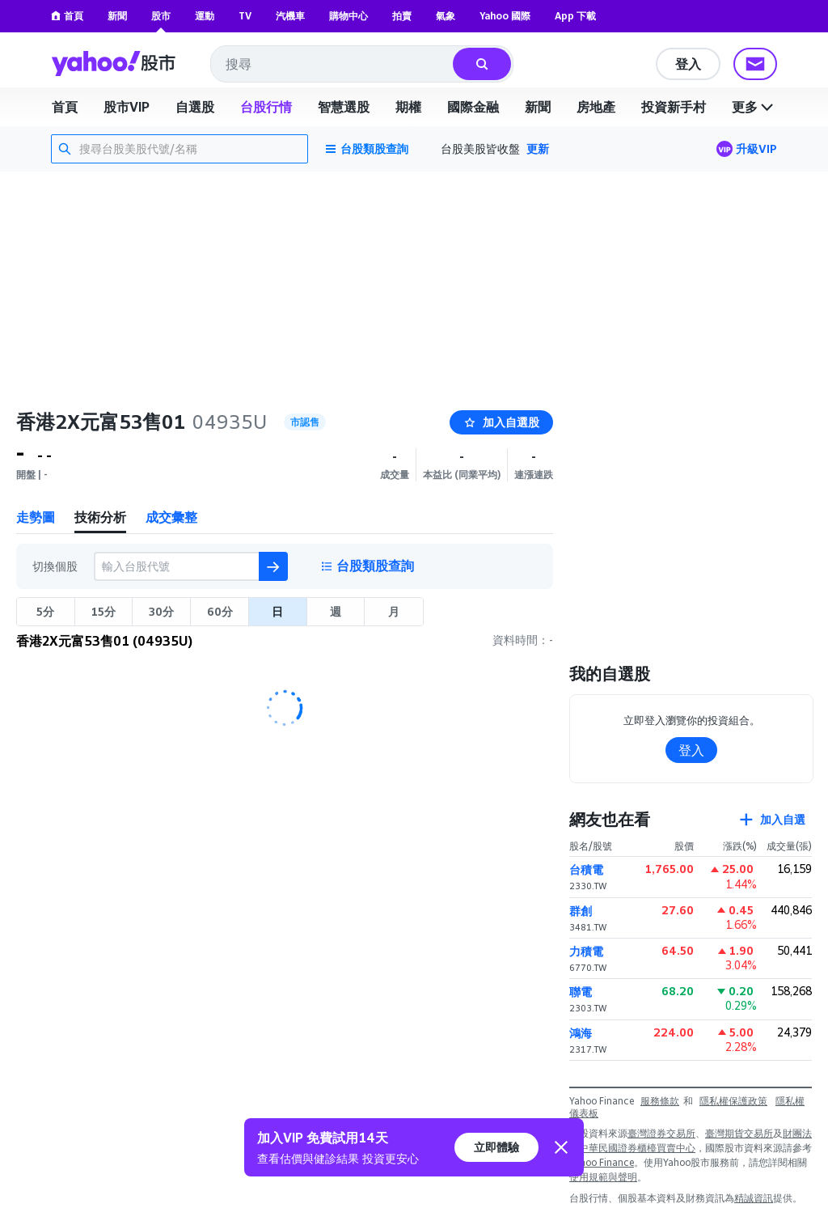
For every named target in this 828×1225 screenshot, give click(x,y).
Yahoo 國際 (504, 16)
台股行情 (266, 107)
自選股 (194, 107)
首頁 (67, 16)
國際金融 (473, 107)
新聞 (117, 16)
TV (245, 16)
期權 (408, 107)
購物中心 (348, 16)
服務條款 (659, 1101)
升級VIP (756, 148)
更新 (537, 148)
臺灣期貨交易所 (739, 1133)
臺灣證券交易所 (661, 1133)
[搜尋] (482, 64)
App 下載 (575, 16)
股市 (161, 16)
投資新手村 (673, 107)
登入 (688, 64)
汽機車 (290, 16)
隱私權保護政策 (733, 1101)
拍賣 (402, 16)
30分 (161, 611)
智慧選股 (344, 107)
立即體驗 (496, 1147)
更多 (754, 107)
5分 (45, 611)
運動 (204, 16)
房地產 (596, 107)
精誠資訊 (753, 1198)
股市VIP (127, 107)
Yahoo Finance (601, 1162)
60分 (220, 611)
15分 (103, 611)
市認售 (304, 422)
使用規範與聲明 (603, 1177)
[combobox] (333, 64)
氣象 (445, 16)
